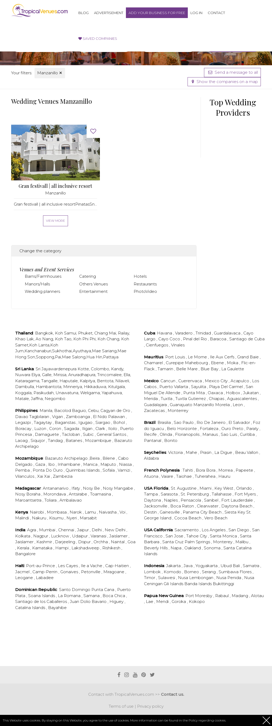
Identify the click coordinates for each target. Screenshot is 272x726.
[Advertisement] (108, 645)
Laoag (22, 440)
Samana (92, 595)
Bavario (100, 601)
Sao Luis (229, 434)
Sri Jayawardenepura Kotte (62, 368)
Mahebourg (197, 362)
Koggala (23, 392)
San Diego (239, 529)
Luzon (40, 428)
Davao (22, 416)
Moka (233, 362)
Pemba (23, 470)
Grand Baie (248, 356)
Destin (151, 512)
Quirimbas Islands (83, 470)
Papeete (245, 470)
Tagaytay (43, 422)
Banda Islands (198, 583)
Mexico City (217, 380)
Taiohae (184, 476)
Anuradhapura (81, 374)
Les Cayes (68, 565)
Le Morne (198, 356)
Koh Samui (65, 333)
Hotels (140, 276)
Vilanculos (25, 476)
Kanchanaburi (37, 350)
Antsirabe (78, 494)
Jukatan (251, 392)
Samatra (251, 565)
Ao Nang (44, 338)
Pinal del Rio (195, 338)
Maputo (108, 464)
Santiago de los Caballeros (41, 601)
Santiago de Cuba (247, 338)
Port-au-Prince (41, 565)
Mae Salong (74, 356)
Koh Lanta (39, 344)
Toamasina (101, 494)
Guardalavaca (227, 333)
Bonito (170, 440)
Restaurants (145, 283)
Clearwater (208, 505)
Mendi (163, 601)
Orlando (244, 488)
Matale (22, 398)
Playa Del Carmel (226, 386)
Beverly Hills (156, 547)
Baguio (79, 410)
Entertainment (93, 291)
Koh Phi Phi (84, 338)
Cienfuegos (157, 344)
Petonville (91, 571)
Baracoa (218, 338)
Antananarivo (56, 488)
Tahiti (188, 470)
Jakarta (174, 565)
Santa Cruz (173, 541)
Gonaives (69, 571)
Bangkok (44, 333)
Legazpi (23, 422)
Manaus (210, 434)
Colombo (100, 368)
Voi (123, 512)
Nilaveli (122, 380)
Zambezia (63, 476)
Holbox (233, 392)
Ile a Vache (92, 565)
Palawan (117, 416)
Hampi (62, 547)
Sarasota (170, 494)
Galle (47, 374)
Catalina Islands (30, 607)
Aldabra (151, 458)
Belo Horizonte (182, 428)
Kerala (23, 547)
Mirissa (59, 374)
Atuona (151, 476)
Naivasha (108, 512)
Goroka (179, 601)
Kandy (117, 368)
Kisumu (57, 517)
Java (189, 565)
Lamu (91, 512)
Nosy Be (92, 488)
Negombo (55, 398)
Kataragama (27, 380)
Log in (196, 13)
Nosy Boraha (28, 494)
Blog (83, 13)
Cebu (93, 410)
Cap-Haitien (117, 565)
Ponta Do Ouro (48, 470)
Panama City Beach (203, 512)
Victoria (176, 452)
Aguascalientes (242, 398)
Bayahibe (57, 607)
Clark (100, 428)
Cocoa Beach (188, 517)
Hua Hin (94, 356)
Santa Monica (224, 535)
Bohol (119, 422)
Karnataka (42, 547)
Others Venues (93, 283)
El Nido (100, 416)
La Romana (70, 595)
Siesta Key (235, 512)
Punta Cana (103, 589)
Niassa (126, 464)
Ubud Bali (230, 565)
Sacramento (187, 529)
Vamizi (124, 470)
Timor (150, 577)
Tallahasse (222, 494)
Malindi (22, 517)
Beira (95, 458)
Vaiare (167, 476)
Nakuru (39, 517)
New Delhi (115, 529)
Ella (127, 374)
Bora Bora (206, 470)
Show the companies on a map (224, 81)
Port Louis (175, 356)
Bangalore (25, 553)
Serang (209, 571)
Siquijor (38, 440)
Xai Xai (44, 476)
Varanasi (99, 535)
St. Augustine (184, 488)
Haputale (69, 380)
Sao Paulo (184, 422)
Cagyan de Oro (115, 410)
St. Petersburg (195, 494)
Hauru (224, 476)
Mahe (192, 452)
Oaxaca (216, 392)
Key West (224, 488)
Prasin (206, 452)
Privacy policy (150, 706)
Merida (151, 398)
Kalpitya (87, 380)
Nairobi (37, 512)
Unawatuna (67, 392)
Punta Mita (194, 392)
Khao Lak (24, 338)
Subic (89, 434)
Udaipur (80, 535)
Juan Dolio (81, 601)
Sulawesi (167, 577)
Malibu (242, 541)
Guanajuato (181, 404)
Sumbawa (229, 571)
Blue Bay (210, 368)
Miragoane (114, 571)
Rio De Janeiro (212, 422)
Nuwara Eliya (27, 374)
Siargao (103, 422)
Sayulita (199, 386)
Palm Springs (198, 541)
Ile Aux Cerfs (222, 356)
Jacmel (23, 571)
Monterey (223, 541)
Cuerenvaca (190, 380)
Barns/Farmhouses (43, 276)
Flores (246, 571)
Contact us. (172, 694)
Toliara (51, 500)
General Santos (112, 434)
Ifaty (76, 488)
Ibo (52, 464)
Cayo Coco (169, 338)
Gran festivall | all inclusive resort (55, 186)
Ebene (218, 362)
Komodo (173, 571)
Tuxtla (167, 398)
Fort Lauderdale (237, 500)
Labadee (45, 577)
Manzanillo (49, 72)
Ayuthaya (82, 350)
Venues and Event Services (46, 269)
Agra (32, 529)
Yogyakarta (207, 565)
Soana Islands (42, 595)
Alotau (257, 595)
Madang (240, 595)
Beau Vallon (247, 452)
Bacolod (62, 410)
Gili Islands (174, 583)
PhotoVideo (145, 291)
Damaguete (47, 434)
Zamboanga (78, 416)
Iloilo (113, 428)
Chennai (66, 529)
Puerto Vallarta (174, 386)
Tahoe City (197, 535)
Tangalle (49, 380)
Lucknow (60, 535)
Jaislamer (119, 535)
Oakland (193, 547)
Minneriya (72, 386)
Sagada (72, 428)
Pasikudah (43, 392)
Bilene (109, 458)
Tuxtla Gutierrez (191, 398)
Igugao (86, 422)
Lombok (153, 571)
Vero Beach (215, 517)
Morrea (226, 470)
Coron (55, 428)
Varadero (184, 333)
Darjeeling (65, 541)
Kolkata (23, 535)
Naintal (118, 541)
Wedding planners (42, 291)
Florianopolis (188, 434)
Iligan (88, 428)
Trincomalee (109, 374)
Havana (165, 333)
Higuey (117, 601)
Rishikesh (111, 547)
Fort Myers (246, 494)
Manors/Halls (37, 283)
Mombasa (57, 512)
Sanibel (211, 500)
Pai (58, 356)
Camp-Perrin (45, 571)
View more (55, 221)
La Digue (223, 452)
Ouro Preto (232, 428)
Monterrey (178, 410)
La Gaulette (232, 368)
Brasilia (165, 422)
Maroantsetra (28, 500)
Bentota (105, 380)
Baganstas (65, 422)
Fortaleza (209, 428)
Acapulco (240, 380)
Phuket (85, 333)
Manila (46, 410)
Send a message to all (232, 72)
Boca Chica (114, 595)
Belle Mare (187, 368)
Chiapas (217, 398)
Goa (131, 541)
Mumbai (47, 529)
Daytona (153, 500)
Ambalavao (71, 500)
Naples (171, 500)
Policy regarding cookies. (207, 720)
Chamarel (154, 362)
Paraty (253, 428)
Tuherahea (205, 476)
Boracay (23, 428)
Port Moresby (199, 595)
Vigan (58, 416)
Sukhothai (62, 350)
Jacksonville (156, 505)
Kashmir (44, 541)
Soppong (45, 356)
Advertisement (108, 13)
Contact (216, 13)
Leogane (24, 577)
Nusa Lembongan (196, 577)
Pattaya (110, 356)
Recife (151, 434)
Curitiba (248, 434)
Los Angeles (214, 529)
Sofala (109, 470)
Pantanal (153, 440)
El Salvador (239, 422)
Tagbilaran (39, 416)
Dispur (85, 541)
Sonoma (213, 547)
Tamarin (166, 368)
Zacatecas (155, 410)
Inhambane (69, 464)
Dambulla (24, 386)
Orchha (101, 541)
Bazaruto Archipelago (67, 458)
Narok (76, 512)
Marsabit (88, 517)
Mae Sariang (104, 350)
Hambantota (48, 386)
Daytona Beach (237, 505)
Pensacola (191, 500)
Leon (238, 404)
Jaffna (37, 398)
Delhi (97, 529)
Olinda (166, 434)
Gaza (40, 464)
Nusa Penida (229, 577)
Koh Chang (108, 338)
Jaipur (83, 529)
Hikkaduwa (95, 386)
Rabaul (222, 595)
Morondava (55, 494)
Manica (91, 464)
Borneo (192, 571)
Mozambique (98, 440)
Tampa (151, 494)
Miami (205, 488)
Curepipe (175, 362)
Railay (123, 333)
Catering (87, 276)
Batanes (74, 440)
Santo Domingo (75, 589)
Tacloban (71, 434)
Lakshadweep (85, 547)
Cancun (168, 380)
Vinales (178, 344)
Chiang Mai (105, 333)
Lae (150, 601)
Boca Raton (182, 505)
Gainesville (170, 512)
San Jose (174, 535)
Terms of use (121, 706)
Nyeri (72, 517)
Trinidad (204, 333)
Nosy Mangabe (118, 488)
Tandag (56, 440)
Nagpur (41, 535)
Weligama (90, 392)
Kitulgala (116, 386)
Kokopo (197, 601)
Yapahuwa (112, 392)
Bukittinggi (223, 583)
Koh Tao (63, 338)
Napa (176, 547)
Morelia (223, 404)
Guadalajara (156, 404)
